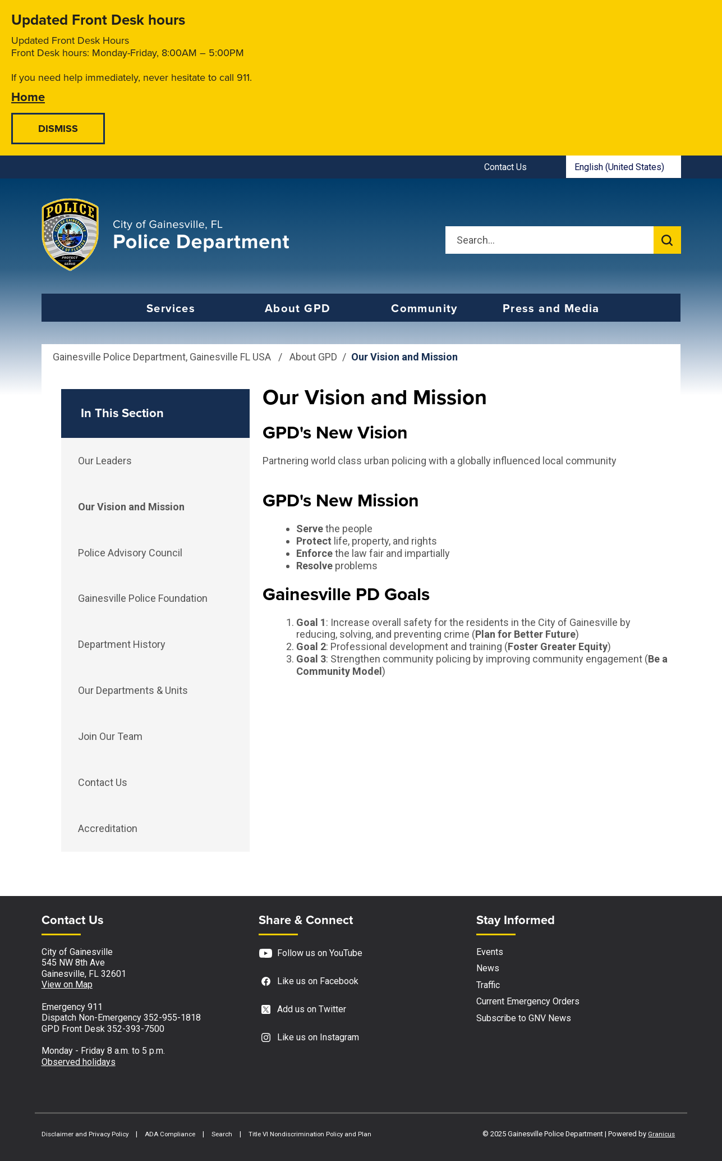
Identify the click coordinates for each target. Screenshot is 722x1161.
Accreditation (107, 828)
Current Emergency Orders (528, 1001)
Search (221, 1134)
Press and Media (551, 308)
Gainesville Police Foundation (143, 598)
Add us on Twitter (302, 1010)
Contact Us (102, 782)
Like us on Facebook (308, 982)
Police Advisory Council (130, 553)
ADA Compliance (170, 1134)
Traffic (488, 985)
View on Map (67, 984)
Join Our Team (110, 736)
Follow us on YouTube (310, 954)
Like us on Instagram (309, 1038)
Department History (121, 644)
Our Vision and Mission (131, 507)
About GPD (298, 308)
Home (28, 96)
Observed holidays (79, 1062)
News (487, 968)
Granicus (661, 1134)
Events (489, 952)
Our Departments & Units (133, 690)
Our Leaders (105, 461)
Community (424, 308)
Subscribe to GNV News (523, 1018)
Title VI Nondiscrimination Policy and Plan (310, 1134)
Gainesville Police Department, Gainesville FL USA (162, 357)
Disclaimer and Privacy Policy (85, 1134)
